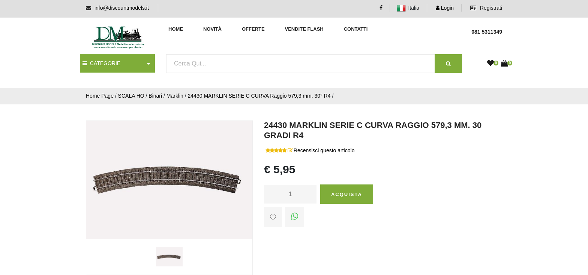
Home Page (100, 96)
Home (175, 29)
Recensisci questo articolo (324, 150)
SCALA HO (131, 96)
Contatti (356, 29)
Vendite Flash (304, 29)
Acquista (346, 194)
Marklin (174, 96)
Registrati (486, 8)
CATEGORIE (101, 63)
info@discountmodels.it (121, 8)
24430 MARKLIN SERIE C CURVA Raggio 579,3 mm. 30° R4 (259, 96)
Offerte (253, 29)
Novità (212, 29)
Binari (155, 96)
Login (445, 8)
